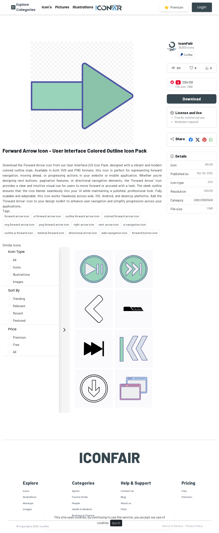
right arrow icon (84, 224)
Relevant (19, 306)
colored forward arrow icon (121, 216)
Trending (19, 298)
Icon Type (16, 251)
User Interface (203, 199)
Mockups (28, 503)
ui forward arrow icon (47, 216)
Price (12, 329)
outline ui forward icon (18, 233)
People (76, 503)
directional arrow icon (83, 233)
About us (126, 503)
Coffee (186, 55)
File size (191, 208)
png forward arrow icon (54, 224)
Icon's (47, 7)
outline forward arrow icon (82, 216)
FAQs (124, 509)
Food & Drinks (80, 497)
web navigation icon (114, 233)
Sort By (14, 290)
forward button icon (145, 233)
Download (192, 99)
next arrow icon (109, 224)
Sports (76, 491)
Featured (19, 320)
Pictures (62, 7)
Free (16, 344)
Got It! (116, 523)
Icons (17, 267)
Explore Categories (26, 7)
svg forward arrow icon (19, 224)
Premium (173, 7)
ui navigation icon (134, 224)
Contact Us (127, 491)
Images (18, 282)
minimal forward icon (50, 233)
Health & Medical (82, 509)
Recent (18, 313)
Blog (123, 497)
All (14, 260)
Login (201, 7)
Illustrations (83, 7)
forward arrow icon (16, 216)
